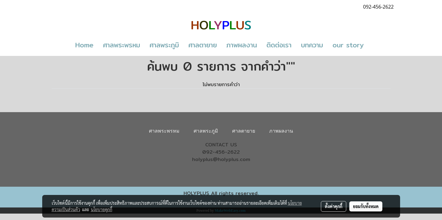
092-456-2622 (221, 152)
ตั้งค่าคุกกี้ (333, 206)
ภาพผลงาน (241, 45)
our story (348, 45)
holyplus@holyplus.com (221, 159)
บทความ (312, 45)
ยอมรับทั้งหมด (366, 206)
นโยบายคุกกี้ (101, 209)
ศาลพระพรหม (121, 45)
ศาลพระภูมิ (164, 45)
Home (84, 45)
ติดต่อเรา (279, 45)
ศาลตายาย (202, 45)
